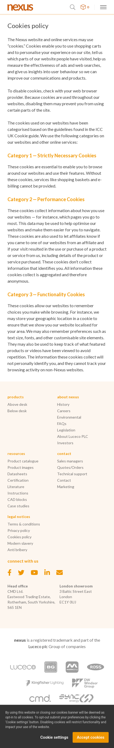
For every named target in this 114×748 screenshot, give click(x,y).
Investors (65, 443)
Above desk (17, 404)
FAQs (61, 423)
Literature (15, 486)
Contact (64, 480)
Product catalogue (22, 461)
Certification (18, 480)
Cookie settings (54, 741)
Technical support (72, 474)
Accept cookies (90, 741)
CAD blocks (17, 499)
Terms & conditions (23, 524)
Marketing (65, 486)
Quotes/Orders (70, 467)
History (63, 404)
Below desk (17, 410)
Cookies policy (19, 537)
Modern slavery (20, 543)
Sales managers (70, 461)
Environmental (69, 417)
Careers (63, 410)
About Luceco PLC (72, 436)
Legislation (66, 430)
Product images (20, 467)
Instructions (17, 493)
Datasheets (17, 474)
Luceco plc (38, 646)
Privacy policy (18, 530)
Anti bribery (17, 549)
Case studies (18, 506)
